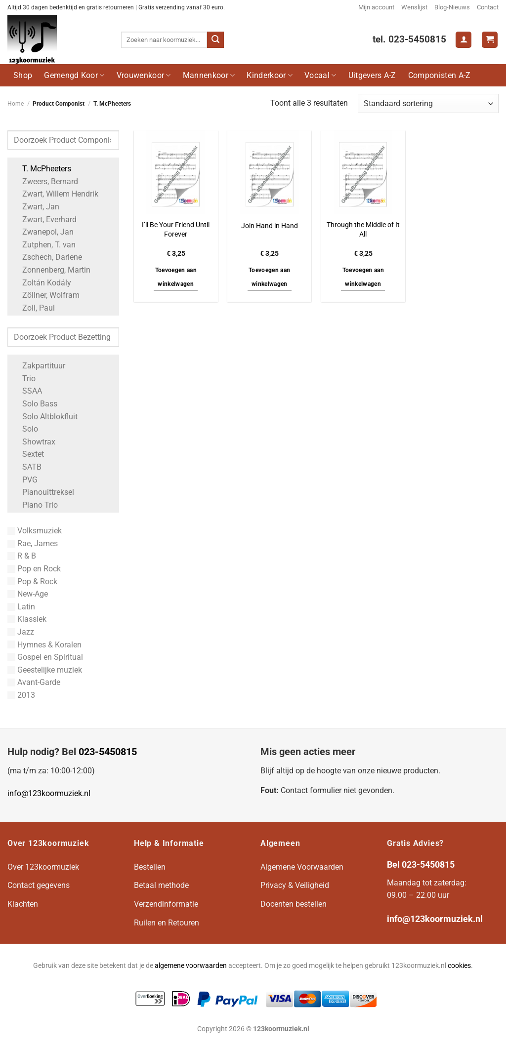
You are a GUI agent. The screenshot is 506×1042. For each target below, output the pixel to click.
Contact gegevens (38, 885)
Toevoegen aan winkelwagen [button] (176, 277)
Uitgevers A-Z (372, 75)
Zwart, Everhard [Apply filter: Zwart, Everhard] (44, 219)
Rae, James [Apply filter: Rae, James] (32, 543)
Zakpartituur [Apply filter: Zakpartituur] (38, 365)
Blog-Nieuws (452, 7)
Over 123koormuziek (43, 867)
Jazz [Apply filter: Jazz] (20, 632)
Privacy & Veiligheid (294, 885)
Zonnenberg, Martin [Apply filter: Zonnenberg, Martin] (51, 270)
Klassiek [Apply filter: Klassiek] (26, 619)
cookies (459, 966)
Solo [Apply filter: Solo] (25, 429)
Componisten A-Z (439, 75)
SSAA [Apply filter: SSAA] (27, 391)
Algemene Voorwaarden (301, 867)
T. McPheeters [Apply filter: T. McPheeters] (41, 168)
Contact (488, 7)
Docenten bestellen (293, 904)
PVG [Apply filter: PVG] (25, 479)
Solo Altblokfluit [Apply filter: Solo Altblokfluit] (45, 416)
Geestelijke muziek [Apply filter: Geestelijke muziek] (44, 670)
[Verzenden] (215, 40)
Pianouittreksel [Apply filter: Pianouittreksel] (43, 492)
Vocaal (320, 75)
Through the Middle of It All (363, 230)
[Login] (463, 40)
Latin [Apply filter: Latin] (21, 606)
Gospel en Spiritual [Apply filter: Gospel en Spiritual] (45, 657)
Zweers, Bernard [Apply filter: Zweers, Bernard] (45, 181)
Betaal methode (161, 885)
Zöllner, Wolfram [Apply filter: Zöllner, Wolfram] (46, 295)
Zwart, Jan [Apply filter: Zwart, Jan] (35, 206)
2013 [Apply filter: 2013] (21, 695)
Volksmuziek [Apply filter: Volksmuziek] (34, 530)
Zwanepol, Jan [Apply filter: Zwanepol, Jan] (43, 232)
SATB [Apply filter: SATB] (27, 467)
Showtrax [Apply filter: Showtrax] (33, 441)
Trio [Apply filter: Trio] (24, 378)
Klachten (22, 904)
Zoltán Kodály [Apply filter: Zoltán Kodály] (41, 282)
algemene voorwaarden (191, 966)
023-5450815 (108, 752)
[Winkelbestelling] (428, 103)
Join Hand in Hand (269, 226)
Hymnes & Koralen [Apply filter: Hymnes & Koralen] (44, 644)
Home (15, 103)
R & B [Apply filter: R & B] (21, 556)
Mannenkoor (209, 75)
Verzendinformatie (166, 904)
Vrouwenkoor (144, 75)
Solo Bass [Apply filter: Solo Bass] (34, 403)
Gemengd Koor (74, 75)
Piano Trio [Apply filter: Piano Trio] (35, 505)
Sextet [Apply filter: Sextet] (28, 454)
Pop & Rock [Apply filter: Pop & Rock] (32, 581)
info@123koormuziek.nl (48, 793)
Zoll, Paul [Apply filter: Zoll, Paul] (33, 308)
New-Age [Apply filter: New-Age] (27, 594)
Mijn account (376, 7)
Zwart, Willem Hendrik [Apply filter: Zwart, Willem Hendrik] (55, 194)
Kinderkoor (270, 75)
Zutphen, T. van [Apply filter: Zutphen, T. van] (44, 244)
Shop (22, 75)
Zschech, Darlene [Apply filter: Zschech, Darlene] (47, 257)
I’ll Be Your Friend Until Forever (176, 230)
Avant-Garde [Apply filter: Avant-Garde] (33, 682)
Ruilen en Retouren (166, 922)
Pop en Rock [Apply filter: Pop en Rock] (34, 568)
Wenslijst (414, 7)
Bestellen (150, 867)
